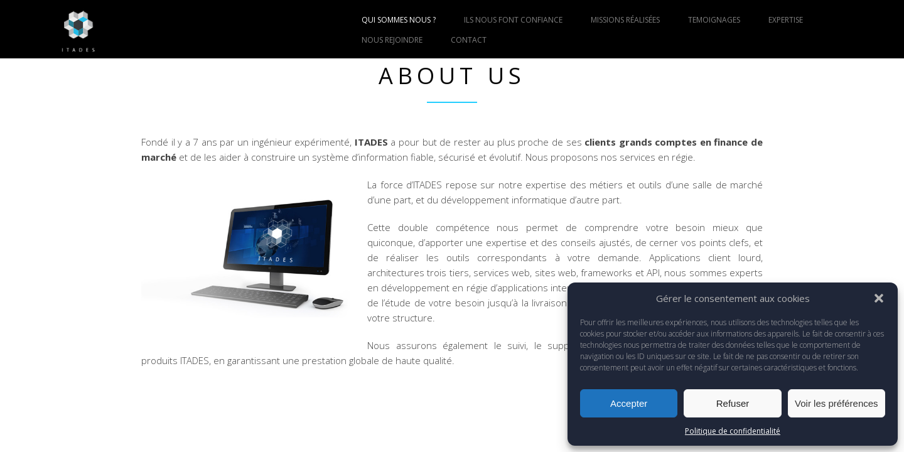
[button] (879, 298)
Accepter (628, 403)
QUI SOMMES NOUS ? (399, 19)
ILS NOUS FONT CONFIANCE (513, 19)
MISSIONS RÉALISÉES (625, 19)
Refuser (733, 403)
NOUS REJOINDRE (392, 40)
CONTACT (469, 40)
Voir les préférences (836, 403)
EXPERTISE (785, 19)
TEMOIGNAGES (714, 19)
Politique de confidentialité (732, 431)
